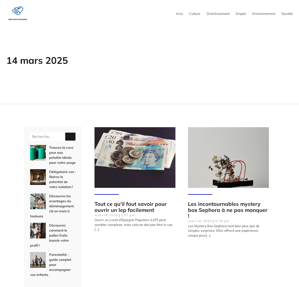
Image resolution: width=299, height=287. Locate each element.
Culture (194, 14)
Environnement (263, 14)
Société (287, 14)
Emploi (241, 14)
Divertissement (218, 14)
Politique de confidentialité (224, 276)
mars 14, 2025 (106, 215)
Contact (161, 276)
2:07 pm (128, 215)
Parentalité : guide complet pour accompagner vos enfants (53, 224)
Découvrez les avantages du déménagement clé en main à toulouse (51, 186)
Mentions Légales (186, 276)
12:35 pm (222, 221)
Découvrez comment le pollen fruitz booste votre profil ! (49, 205)
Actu (179, 14)
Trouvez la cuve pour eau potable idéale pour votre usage (51, 152)
